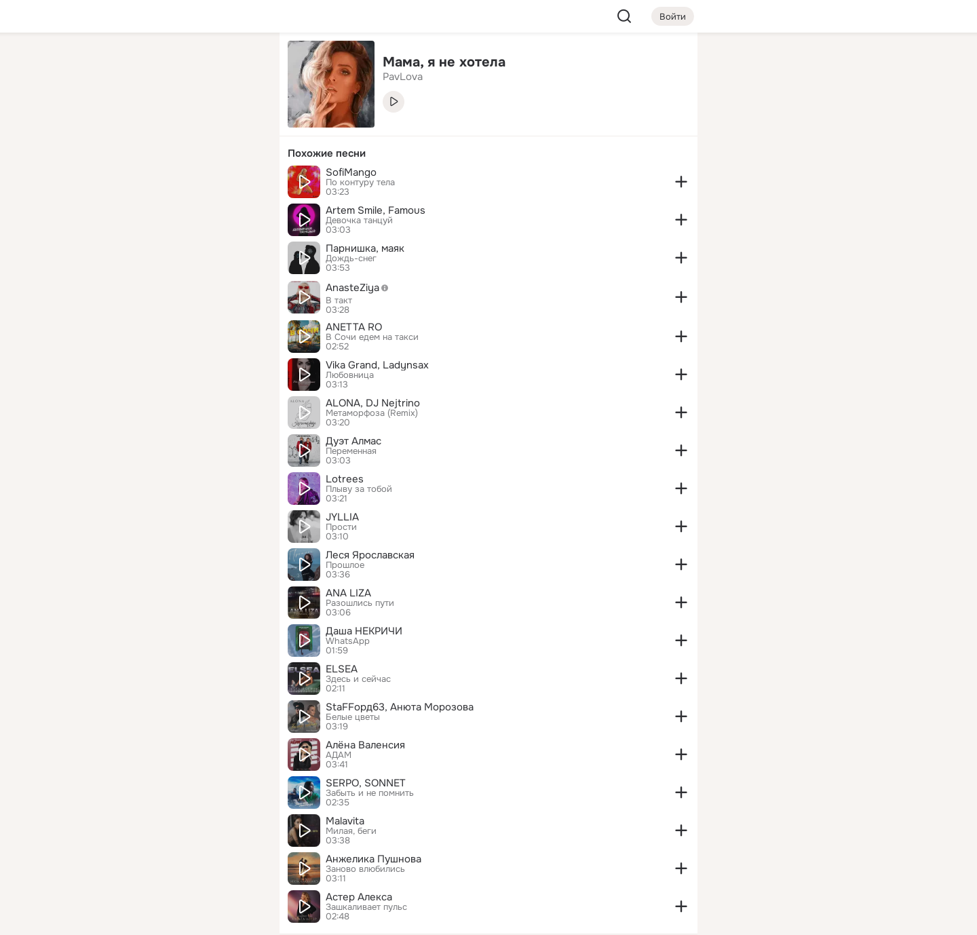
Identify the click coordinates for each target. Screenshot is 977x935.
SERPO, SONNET (366, 783)
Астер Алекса (359, 897)
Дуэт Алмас (353, 441)
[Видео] (239, 125)
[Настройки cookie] (179, 917)
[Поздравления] (179, 184)
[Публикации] (119, 125)
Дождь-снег (351, 258)
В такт (339, 300)
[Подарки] (119, 184)
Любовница (350, 375)
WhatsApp (348, 641)
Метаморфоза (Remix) (372, 413)
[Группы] (239, 65)
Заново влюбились (365, 869)
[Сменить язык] (179, 859)
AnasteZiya (361, 288)
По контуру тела (360, 182)
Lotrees (345, 479)
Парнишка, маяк (365, 248)
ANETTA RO (354, 327)
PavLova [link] (403, 76)
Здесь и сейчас (358, 679)
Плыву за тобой (359, 489)
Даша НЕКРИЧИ (364, 631)
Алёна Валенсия (365, 745)
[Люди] (179, 125)
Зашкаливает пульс (366, 907)
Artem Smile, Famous (375, 210)
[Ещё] (179, 830)
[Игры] (239, 184)
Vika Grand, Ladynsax (377, 365)
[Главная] (119, 65)
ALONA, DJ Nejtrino (373, 403)
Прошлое (345, 565)
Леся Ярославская (370, 555)
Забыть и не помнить (370, 793)
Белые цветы (353, 717)
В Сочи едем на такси (372, 337)
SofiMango (351, 172)
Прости (341, 527)
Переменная (351, 451)
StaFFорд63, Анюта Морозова (400, 707)
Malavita (345, 821)
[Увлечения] (179, 65)
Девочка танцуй (359, 220)
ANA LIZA (348, 593)
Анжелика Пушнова (373, 859)
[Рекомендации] (179, 244)
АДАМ (338, 755)
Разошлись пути (360, 603)
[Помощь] (119, 244)
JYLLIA (342, 517)
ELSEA (342, 669)
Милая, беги (351, 831)
